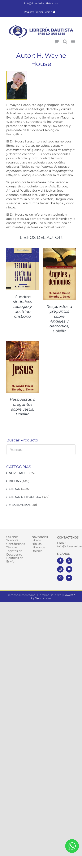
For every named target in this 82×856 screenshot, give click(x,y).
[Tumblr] (69, 578)
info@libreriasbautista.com (41, 3)
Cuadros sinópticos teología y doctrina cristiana (22, 307)
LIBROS (14, 489)
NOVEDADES (19, 473)
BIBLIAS (15, 481)
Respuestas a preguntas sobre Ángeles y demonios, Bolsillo (59, 318)
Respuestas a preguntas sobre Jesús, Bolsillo (22, 406)
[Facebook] (60, 560)
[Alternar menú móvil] (73, 41)
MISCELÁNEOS (20, 505)
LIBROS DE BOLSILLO (25, 497)
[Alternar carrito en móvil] (57, 41)
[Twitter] (69, 560)
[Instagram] (60, 569)
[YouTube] (69, 569)
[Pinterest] (60, 578)
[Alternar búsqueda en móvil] (65, 41)
